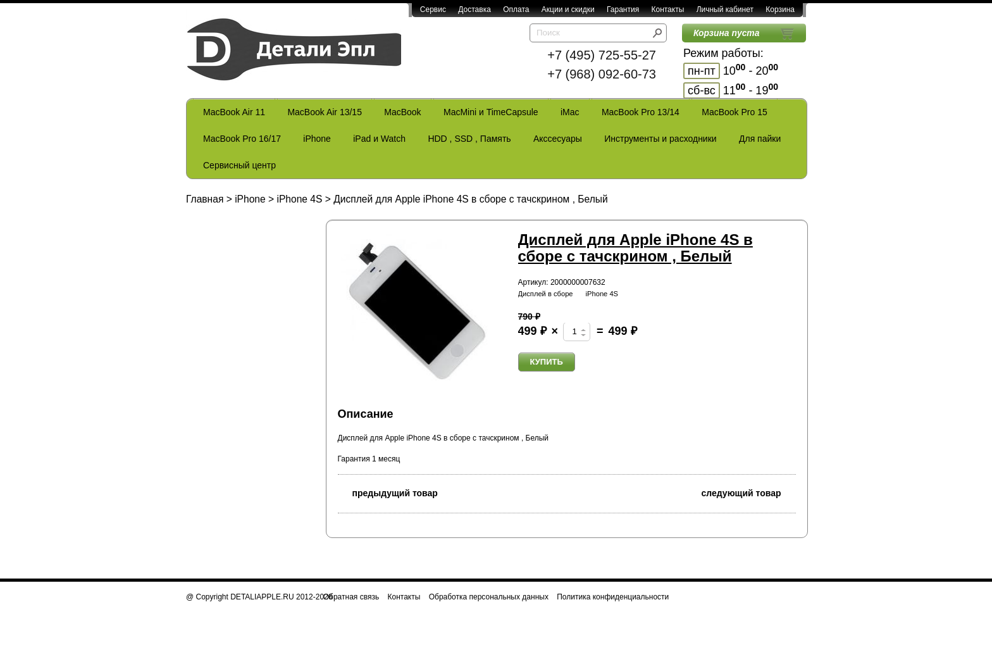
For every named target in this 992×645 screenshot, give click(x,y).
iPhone (317, 139)
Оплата (516, 9)
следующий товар (749, 492)
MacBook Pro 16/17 (242, 139)
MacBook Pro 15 (734, 112)
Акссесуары (557, 139)
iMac (570, 112)
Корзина (780, 9)
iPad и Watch (379, 139)
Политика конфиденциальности (613, 596)
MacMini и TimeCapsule (490, 112)
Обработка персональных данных (489, 596)
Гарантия (623, 9)
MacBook (402, 112)
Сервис (433, 9)
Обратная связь (351, 596)
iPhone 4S (299, 199)
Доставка (474, 9)
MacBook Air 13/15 (324, 112)
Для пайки (760, 139)
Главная (204, 199)
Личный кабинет (725, 9)
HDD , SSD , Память (469, 139)
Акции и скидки (568, 9)
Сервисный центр (239, 165)
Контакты (667, 9)
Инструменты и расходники (660, 139)
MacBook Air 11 (234, 112)
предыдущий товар (388, 492)
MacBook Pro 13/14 (640, 112)
